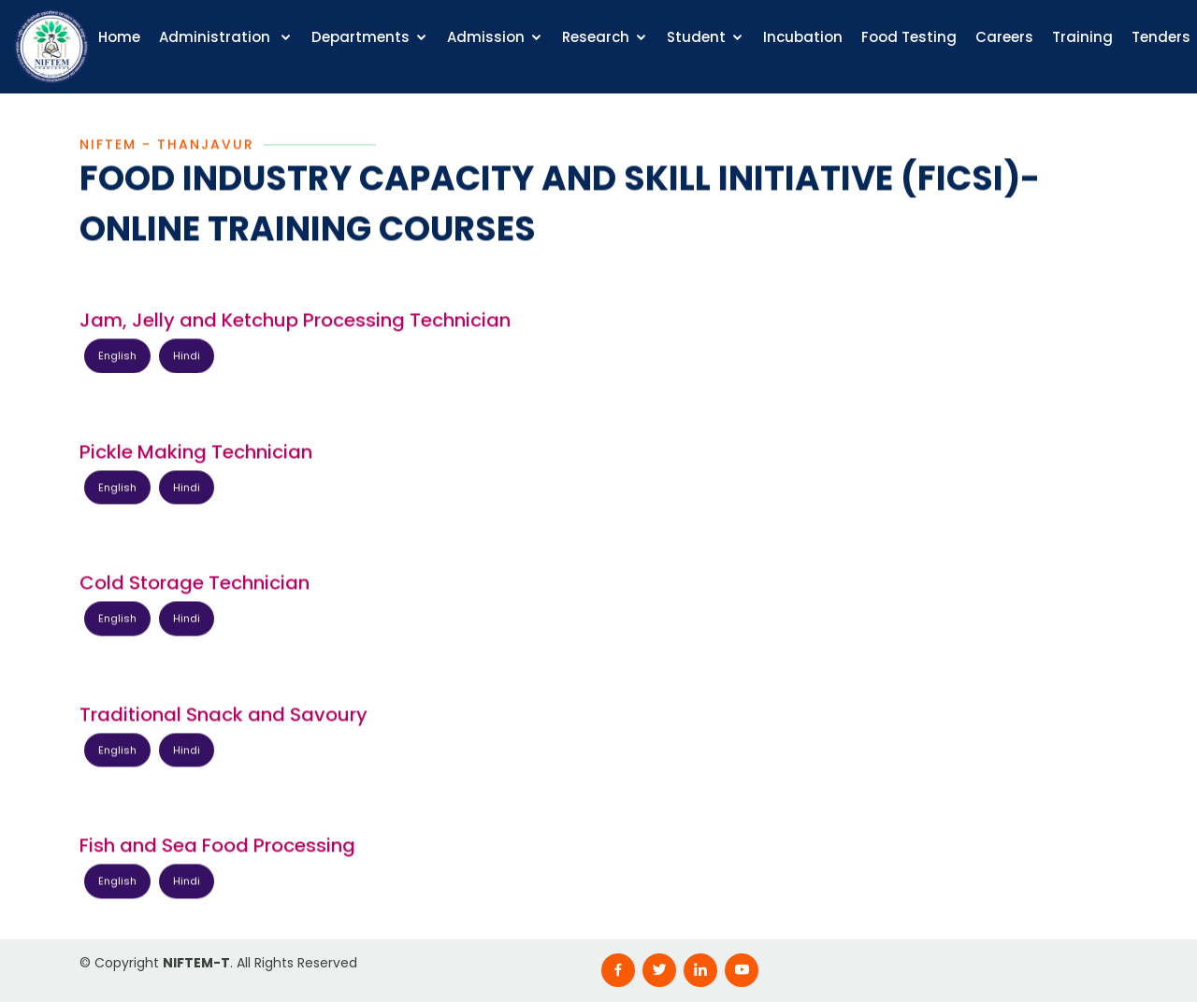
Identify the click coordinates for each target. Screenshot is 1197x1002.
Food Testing (909, 37)
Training (1082, 37)
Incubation (803, 37)
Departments (360, 37)
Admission (486, 37)
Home (119, 37)
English (117, 357)
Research (595, 37)
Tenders (1161, 37)
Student (696, 37)
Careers (1004, 37)
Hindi (186, 357)
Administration (216, 37)
